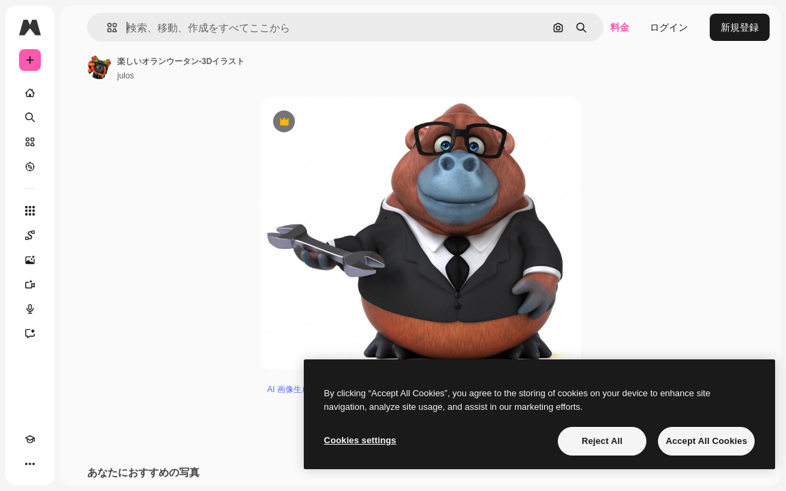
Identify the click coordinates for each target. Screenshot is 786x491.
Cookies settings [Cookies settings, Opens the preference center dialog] (360, 440)
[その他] (30, 464)
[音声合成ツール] (30, 309)
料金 (619, 27)
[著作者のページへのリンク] (99, 67)
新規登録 (740, 27)
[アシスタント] (30, 333)
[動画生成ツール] (30, 284)
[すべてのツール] (30, 211)
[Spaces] (30, 235)
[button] (106, 28)
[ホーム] (30, 93)
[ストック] (30, 142)
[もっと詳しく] (30, 166)
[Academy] (30, 439)
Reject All (602, 441)
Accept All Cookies (706, 441)
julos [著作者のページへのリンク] (125, 75)
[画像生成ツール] (30, 260)
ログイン (669, 27)
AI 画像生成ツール (300, 389)
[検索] (30, 117)
